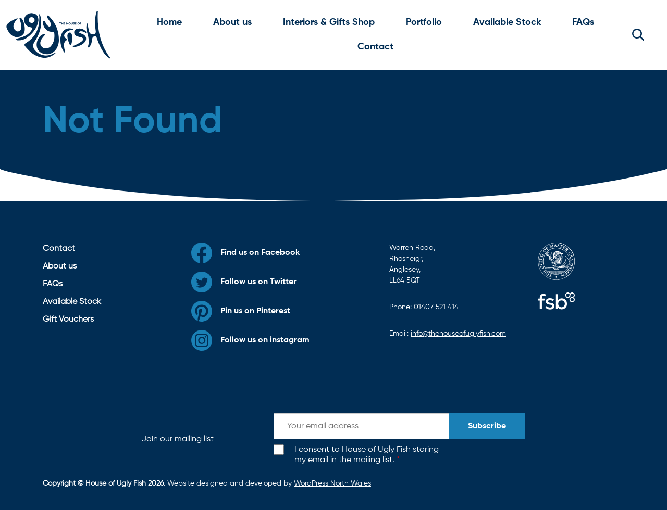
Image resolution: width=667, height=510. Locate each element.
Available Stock (507, 22)
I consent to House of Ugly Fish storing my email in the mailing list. (366, 455)
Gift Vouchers (68, 319)
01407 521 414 (436, 307)
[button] (638, 35)
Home (169, 22)
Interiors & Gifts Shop (329, 22)
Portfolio (424, 22)
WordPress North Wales (332, 483)
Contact (375, 47)
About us (232, 22)
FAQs (583, 22)
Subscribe (487, 426)
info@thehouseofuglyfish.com (458, 333)
